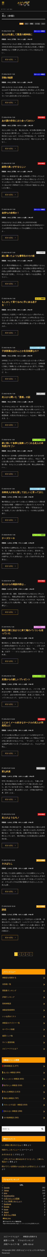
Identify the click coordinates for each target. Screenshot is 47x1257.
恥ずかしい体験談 (12, 1085)
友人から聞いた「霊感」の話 (16, 397)
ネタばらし (7, 863)
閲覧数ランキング (9, 990)
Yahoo (6, 1190)
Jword (6, 1212)
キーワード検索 (8, 1029)
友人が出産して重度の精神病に (17, 34)
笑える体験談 (11, 1092)
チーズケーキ (8, 538)
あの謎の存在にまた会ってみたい (18, 120)
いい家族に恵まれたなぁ (11, 1145)
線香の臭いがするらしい (14, 167)
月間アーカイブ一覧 (11, 1244)
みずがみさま (7, 1154)
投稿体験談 (6, 1003)
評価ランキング (8, 997)
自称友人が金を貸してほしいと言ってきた (22, 492)
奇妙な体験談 (11, 1098)
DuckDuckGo (9, 1196)
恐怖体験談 (10, 1066)
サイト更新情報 (8, 1042)
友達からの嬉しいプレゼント (16, 679)
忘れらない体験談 (12, 1111)
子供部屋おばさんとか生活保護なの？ (20, 351)
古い (26, 24)
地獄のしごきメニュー (10, 1150)
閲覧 (31, 24)
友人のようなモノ (10, 817)
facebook (7, 1204)
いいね (37, 24)
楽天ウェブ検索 (10, 1215)
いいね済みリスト (9, 1016)
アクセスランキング (26, 1240)
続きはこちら (7, 1218)
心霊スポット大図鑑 (11, 1199)
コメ (43, 24)
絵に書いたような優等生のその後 (18, 256)
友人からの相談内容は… (14, 584)
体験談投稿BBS (8, 1010)
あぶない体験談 (11, 1072)
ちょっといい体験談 (13, 1079)
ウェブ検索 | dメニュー (13, 1201)
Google (7, 1188)
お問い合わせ (28, 1244)
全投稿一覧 (6, 984)
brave (6, 1209)
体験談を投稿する (9, 978)
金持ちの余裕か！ (10, 213)
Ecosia (6, 1207)
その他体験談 (11, 1118)
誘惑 (4, 909)
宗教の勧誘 (7, 77)
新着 (21, 24)
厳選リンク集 (7, 1036)
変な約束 (6, 771)
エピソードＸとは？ (10, 1049)
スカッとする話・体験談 (15, 1105)
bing (5, 1193)
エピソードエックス (29, 1250)
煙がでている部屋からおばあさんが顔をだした (20, 1166)
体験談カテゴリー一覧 (11, 1023)
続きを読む (9, 59)
